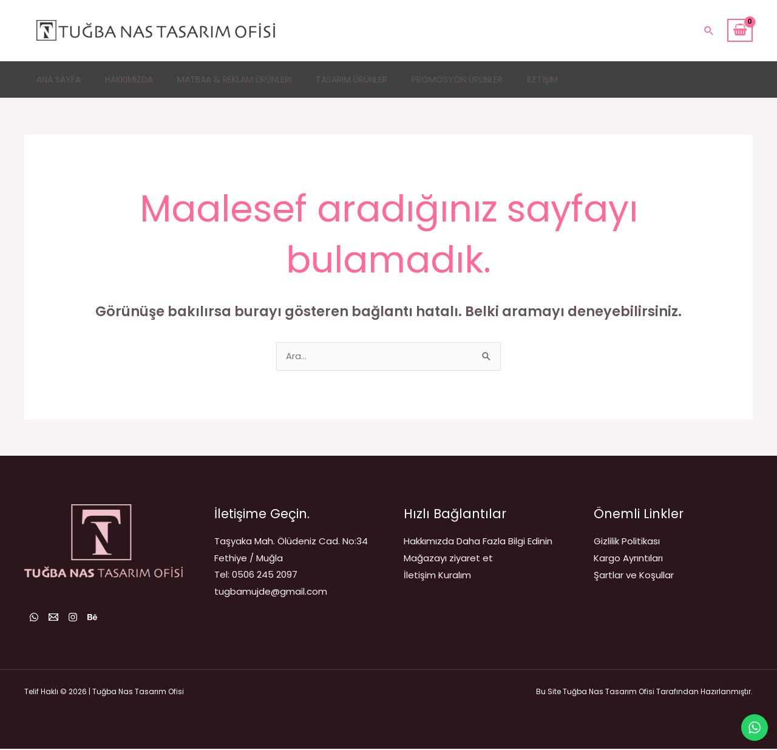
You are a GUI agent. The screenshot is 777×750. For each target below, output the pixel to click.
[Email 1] (60, 618)
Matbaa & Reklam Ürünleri (234, 79)
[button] (709, 30)
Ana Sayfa (58, 79)
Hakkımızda (129, 79)
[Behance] (114, 618)
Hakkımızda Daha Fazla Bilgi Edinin (478, 542)
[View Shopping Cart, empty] (740, 30)
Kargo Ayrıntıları (628, 559)
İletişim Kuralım (437, 575)
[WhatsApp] (34, 618)
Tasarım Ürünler (351, 79)
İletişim (542, 79)
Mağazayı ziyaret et (448, 559)
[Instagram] (87, 618)
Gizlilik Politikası (627, 542)
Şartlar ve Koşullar (634, 575)
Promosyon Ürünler (457, 79)
